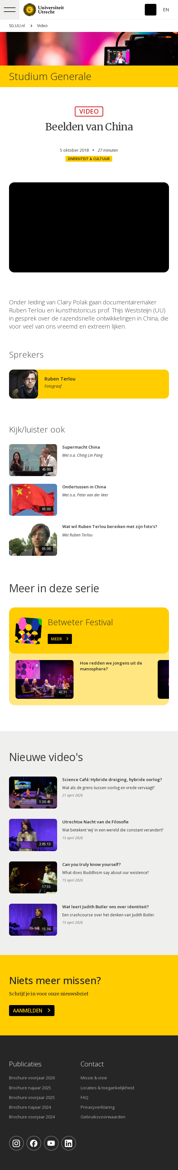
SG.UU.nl (17, 25)
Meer (56, 639)
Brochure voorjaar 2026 (32, 1078)
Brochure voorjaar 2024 (32, 1117)
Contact (92, 1064)
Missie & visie (94, 1078)
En (166, 9)
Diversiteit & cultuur (89, 159)
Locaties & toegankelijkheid (107, 1088)
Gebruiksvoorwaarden (103, 1117)
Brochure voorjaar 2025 (32, 1097)
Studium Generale (50, 76)
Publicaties (25, 1064)
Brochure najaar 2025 (30, 1088)
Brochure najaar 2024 (30, 1107)
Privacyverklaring (97, 1107)
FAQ (84, 1097)
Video (42, 25)
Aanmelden (27, 1010)
